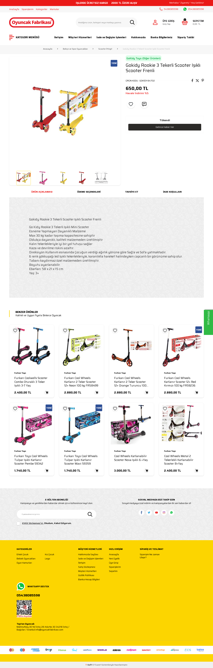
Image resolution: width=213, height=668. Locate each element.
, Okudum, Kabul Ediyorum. (44, 523)
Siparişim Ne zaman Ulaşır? (150, 556)
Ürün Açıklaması (41, 192)
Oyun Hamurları (24, 563)
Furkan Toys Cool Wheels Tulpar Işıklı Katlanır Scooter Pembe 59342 (31, 460)
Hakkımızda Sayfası (88, 554)
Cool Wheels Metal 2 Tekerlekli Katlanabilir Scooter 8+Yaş (178, 460)
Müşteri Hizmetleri (80, 37)
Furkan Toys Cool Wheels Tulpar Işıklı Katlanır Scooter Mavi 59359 (81, 460)
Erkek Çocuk (22, 554)
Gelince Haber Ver (164, 127)
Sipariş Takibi (185, 37)
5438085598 (168, 9)
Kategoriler (41, 9)
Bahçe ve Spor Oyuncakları (75, 49)
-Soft (89, 664)
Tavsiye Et (131, 192)
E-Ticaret (97, 664)
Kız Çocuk (49, 554)
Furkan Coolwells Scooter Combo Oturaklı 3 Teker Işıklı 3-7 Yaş (30, 381)
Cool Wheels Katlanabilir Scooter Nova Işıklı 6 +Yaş (131, 458)
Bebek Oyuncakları (26, 558)
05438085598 (193, 9)
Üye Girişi (113, 563)
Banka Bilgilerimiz (161, 37)
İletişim (58, 37)
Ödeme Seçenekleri (89, 192)
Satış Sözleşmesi (86, 567)
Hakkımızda (138, 37)
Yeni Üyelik (114, 558)
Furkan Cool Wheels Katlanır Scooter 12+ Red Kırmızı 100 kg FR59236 (180, 381)
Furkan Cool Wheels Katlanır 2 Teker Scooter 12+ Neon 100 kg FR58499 (81, 381)
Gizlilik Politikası (86, 575)
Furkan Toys (20, 373)
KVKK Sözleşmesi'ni (32, 523)
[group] (65, 112)
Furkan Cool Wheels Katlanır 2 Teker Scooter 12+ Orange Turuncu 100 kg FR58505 (130, 381)
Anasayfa (47, 49)
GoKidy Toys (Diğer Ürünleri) (143, 58)
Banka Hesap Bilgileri (89, 579)
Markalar (54, 9)
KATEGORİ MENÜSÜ (24, 37)
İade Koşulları (172, 192)
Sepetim (113, 571)
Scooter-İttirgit (105, 49)
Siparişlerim (27, 9)
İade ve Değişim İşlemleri (111, 37)
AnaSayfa (14, 9)
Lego (47, 558)
